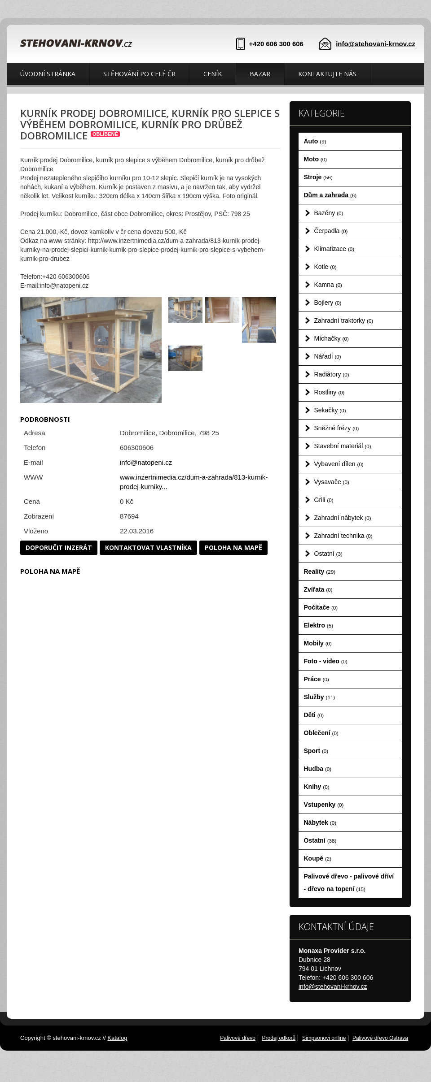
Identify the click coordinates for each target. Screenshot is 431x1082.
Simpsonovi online (324, 1038)
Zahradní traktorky (344, 320)
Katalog (117, 1037)
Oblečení (321, 732)
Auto (315, 141)
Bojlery (328, 302)
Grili (324, 499)
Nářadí (327, 356)
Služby (319, 697)
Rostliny (329, 392)
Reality (320, 571)
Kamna (328, 284)
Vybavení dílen (339, 463)
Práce (316, 679)
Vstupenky (324, 804)
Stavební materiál (342, 446)
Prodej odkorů (279, 1038)
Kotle (325, 266)
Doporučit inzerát (59, 547)
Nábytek (320, 822)
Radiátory (331, 374)
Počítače (321, 607)
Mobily (318, 643)
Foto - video (325, 661)
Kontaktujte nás (327, 73)
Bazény (328, 212)
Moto (315, 159)
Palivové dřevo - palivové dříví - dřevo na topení (349, 882)
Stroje (318, 177)
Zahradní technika (343, 535)
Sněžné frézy (336, 428)
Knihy (317, 786)
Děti (314, 714)
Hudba (318, 768)
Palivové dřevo (237, 1038)
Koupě (318, 858)
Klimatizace (334, 248)
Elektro (319, 625)
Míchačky (331, 338)
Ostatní (328, 553)
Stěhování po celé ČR (139, 73)
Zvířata (318, 589)
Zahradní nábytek (342, 517)
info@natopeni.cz (146, 462)
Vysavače (331, 481)
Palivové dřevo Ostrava (380, 1038)
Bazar (260, 73)
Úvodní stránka (47, 73)
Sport (316, 750)
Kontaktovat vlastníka (148, 547)
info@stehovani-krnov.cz (375, 44)
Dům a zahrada (330, 195)
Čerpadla (331, 230)
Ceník (212, 73)
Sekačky (330, 410)
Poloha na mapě (233, 547)
